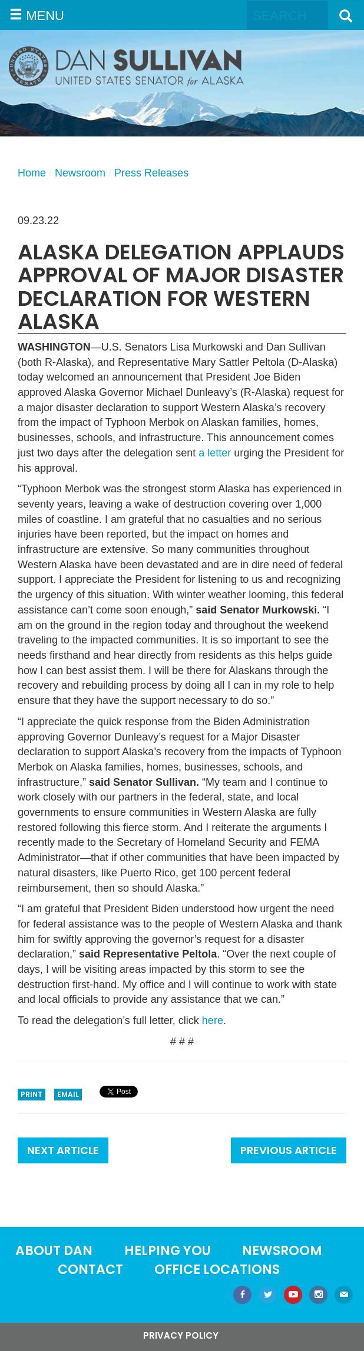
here (212, 1020)
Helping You (167, 1251)
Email (68, 1094)
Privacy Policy (181, 1335)
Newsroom (80, 173)
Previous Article (288, 1150)
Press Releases (151, 173)
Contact (90, 1269)
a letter (214, 453)
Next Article (63, 1150)
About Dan (53, 1251)
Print (31, 1094)
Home (32, 173)
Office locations (217, 1269)
